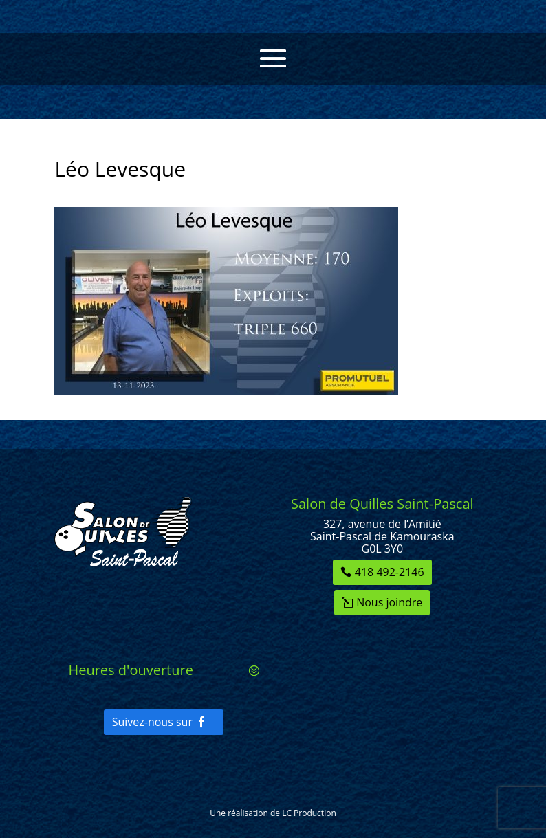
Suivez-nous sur (152, 721)
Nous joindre (389, 602)
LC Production (309, 813)
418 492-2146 (389, 572)
